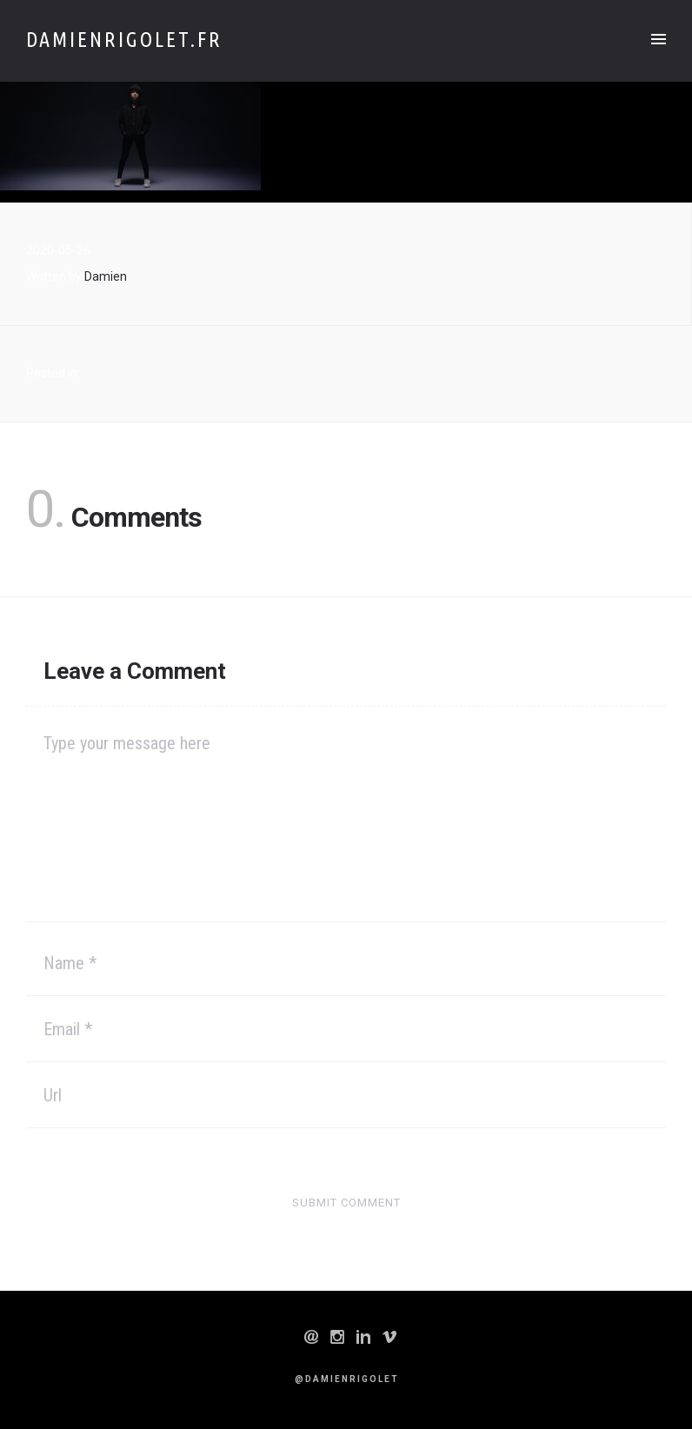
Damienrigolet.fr (124, 39)
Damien (105, 276)
